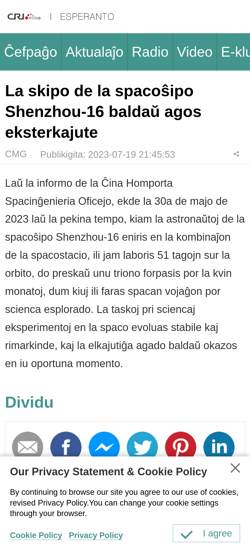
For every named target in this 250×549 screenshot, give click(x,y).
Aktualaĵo (95, 52)
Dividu (236, 154)
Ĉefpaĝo (30, 52)
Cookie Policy (36, 535)
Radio (150, 52)
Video (195, 52)
